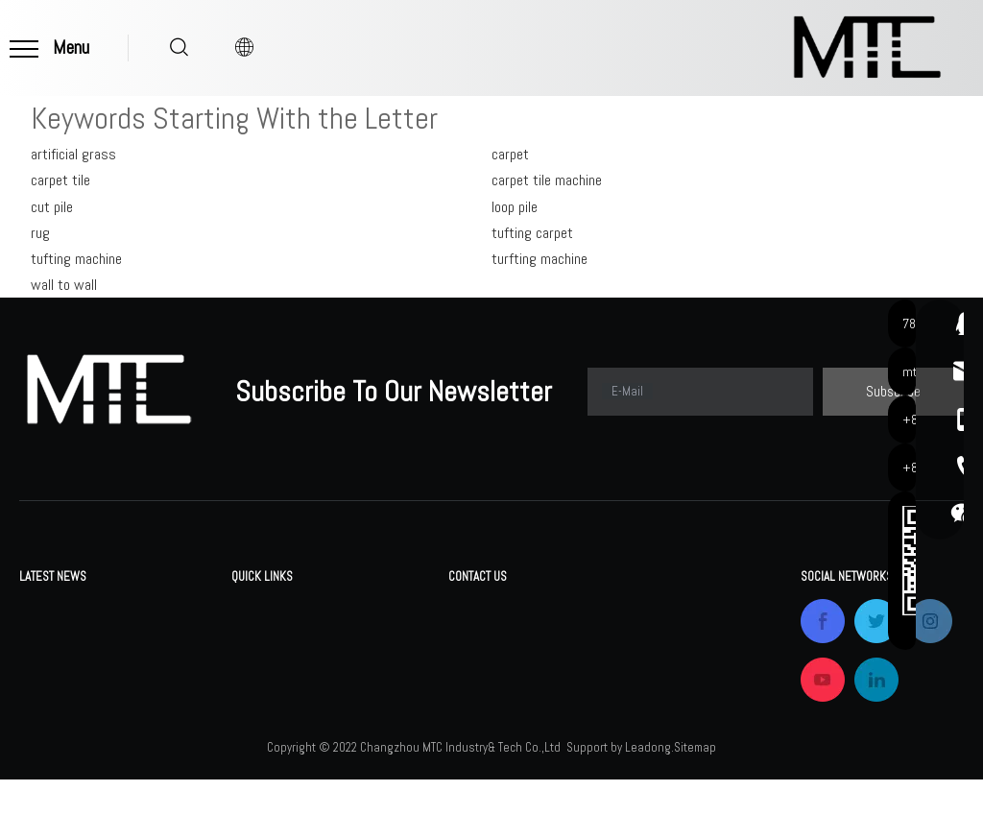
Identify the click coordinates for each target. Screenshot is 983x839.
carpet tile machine (547, 180)
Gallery (359, 665)
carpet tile (60, 180)
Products (257, 637)
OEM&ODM (261, 720)
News (357, 693)
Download (368, 609)
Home (247, 609)
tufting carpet (532, 233)
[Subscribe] (893, 392)
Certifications (270, 693)
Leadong (648, 807)
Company (256, 665)
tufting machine (76, 259)
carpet (510, 154)
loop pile (515, 207)
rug (40, 233)
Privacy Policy (379, 748)
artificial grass (73, 154)
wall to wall (64, 285)
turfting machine (539, 259)
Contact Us (373, 720)
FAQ (352, 637)
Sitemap (695, 807)
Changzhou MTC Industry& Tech (110, 609)
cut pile (52, 207)
